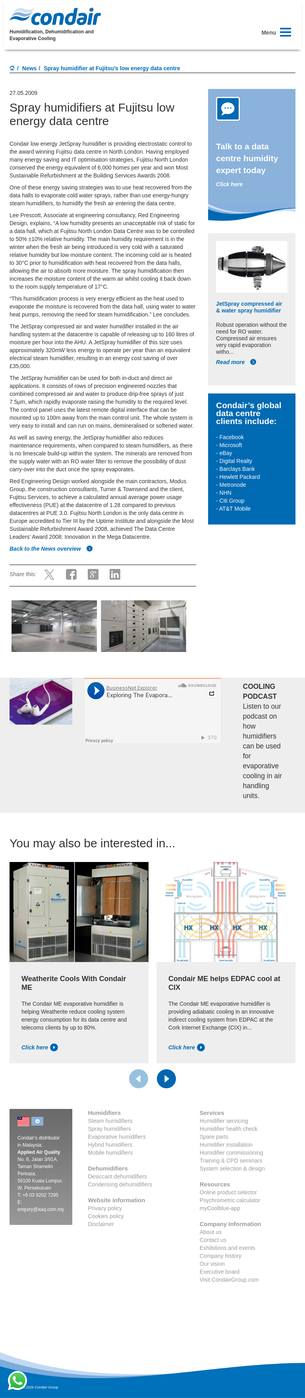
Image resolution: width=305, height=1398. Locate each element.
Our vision (212, 1264)
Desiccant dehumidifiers (117, 1176)
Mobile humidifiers (110, 1152)
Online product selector (228, 1192)
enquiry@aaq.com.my (40, 1209)
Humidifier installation (226, 1145)
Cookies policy (106, 1216)
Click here (229, 184)
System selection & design (232, 1168)
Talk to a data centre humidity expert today (247, 158)
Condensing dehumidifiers (120, 1184)
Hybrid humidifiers (110, 1145)
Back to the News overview (51, 549)
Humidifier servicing (224, 1121)
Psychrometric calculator (230, 1200)
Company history (220, 1256)
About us (211, 1232)
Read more (236, 362)
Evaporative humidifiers (117, 1137)
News (29, 68)
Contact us (213, 1240)
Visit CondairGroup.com (229, 1280)
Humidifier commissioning (231, 1152)
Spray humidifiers (109, 1129)
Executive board (219, 1272)
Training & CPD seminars (231, 1160)
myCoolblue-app (220, 1208)
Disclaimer (101, 1224)
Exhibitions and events (227, 1248)
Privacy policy (105, 1208)
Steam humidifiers (110, 1121)
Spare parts (214, 1137)
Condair (55, 16)
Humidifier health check (229, 1129)
